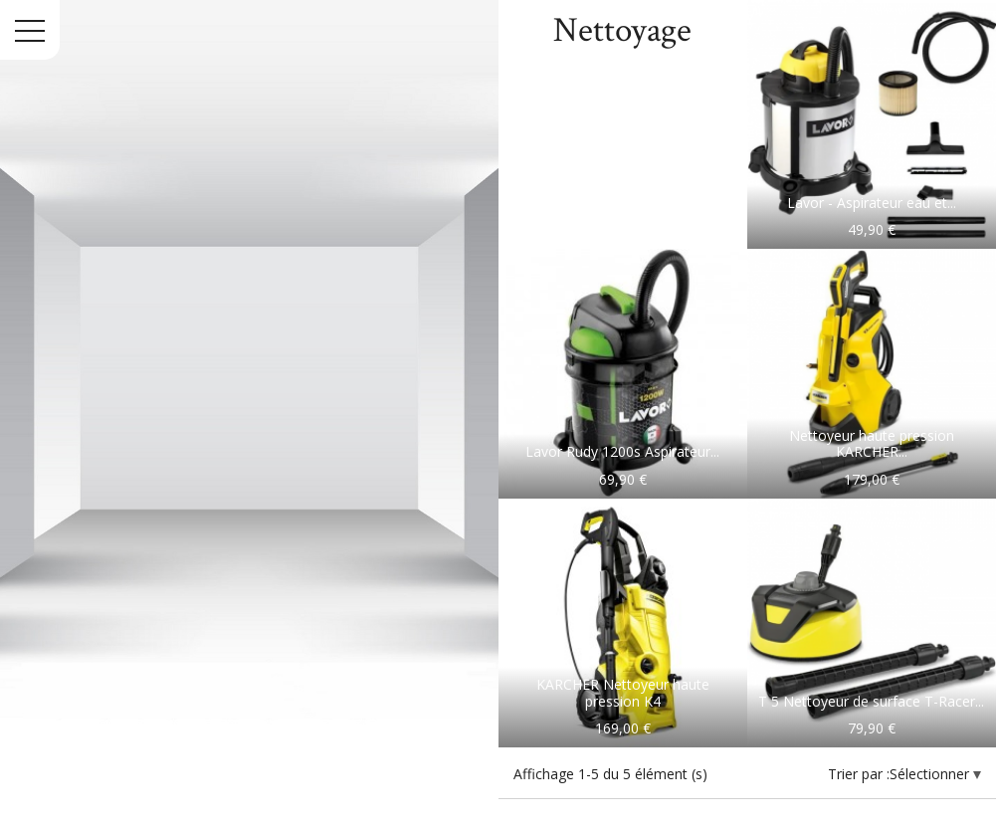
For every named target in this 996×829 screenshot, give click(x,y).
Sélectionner (931, 773)
